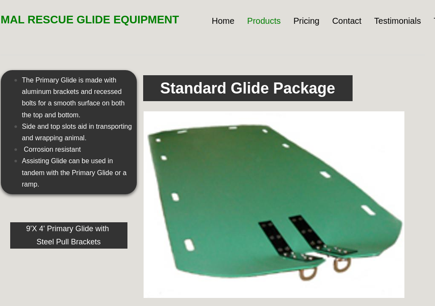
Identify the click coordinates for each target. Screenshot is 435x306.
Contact (347, 21)
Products (264, 21)
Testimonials (397, 21)
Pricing (306, 21)
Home (223, 21)
